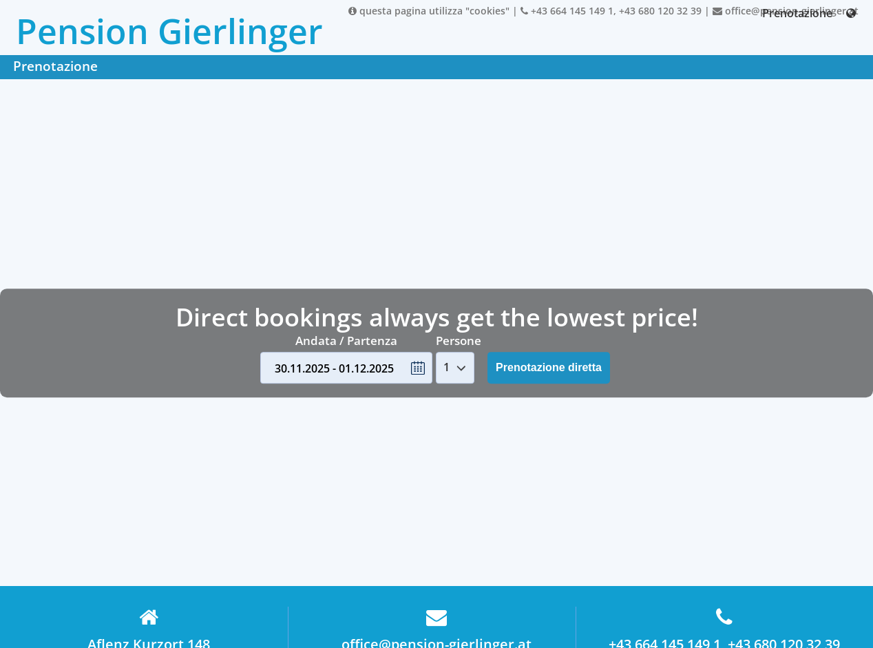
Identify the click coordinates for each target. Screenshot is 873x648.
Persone (458, 340)
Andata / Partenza (346, 340)
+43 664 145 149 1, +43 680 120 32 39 (611, 10)
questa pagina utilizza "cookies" (428, 10)
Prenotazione (797, 13)
